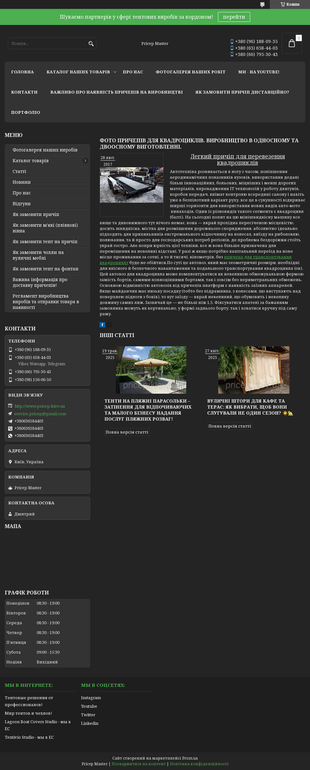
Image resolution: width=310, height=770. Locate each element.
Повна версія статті (127, 432)
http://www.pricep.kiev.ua (40, 406)
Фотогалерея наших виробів (45, 150)
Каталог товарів (31, 160)
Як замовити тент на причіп (45, 241)
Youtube (89, 706)
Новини (22, 182)
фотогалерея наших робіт (191, 72)
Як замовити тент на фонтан (45, 269)
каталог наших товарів (78, 72)
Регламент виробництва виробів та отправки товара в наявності (46, 301)
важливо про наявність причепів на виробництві (116, 92)
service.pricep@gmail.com (40, 413)
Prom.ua (190, 758)
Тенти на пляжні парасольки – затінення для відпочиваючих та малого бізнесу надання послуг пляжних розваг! (147, 410)
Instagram (91, 697)
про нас (133, 72)
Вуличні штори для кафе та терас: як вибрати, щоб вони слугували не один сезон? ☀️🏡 (250, 407)
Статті (19, 171)
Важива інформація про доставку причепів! (40, 282)
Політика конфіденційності (199, 764)
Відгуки (22, 203)
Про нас (22, 193)
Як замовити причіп (36, 214)
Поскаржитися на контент (139, 764)
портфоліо (25, 112)
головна (22, 72)
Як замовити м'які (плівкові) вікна (45, 228)
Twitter (88, 715)
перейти (234, 16)
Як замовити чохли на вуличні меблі (38, 255)
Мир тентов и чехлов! (28, 713)
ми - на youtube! (258, 72)
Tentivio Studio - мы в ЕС (29, 737)
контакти (24, 92)
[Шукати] (90, 43)
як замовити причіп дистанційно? (242, 92)
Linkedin (89, 723)
